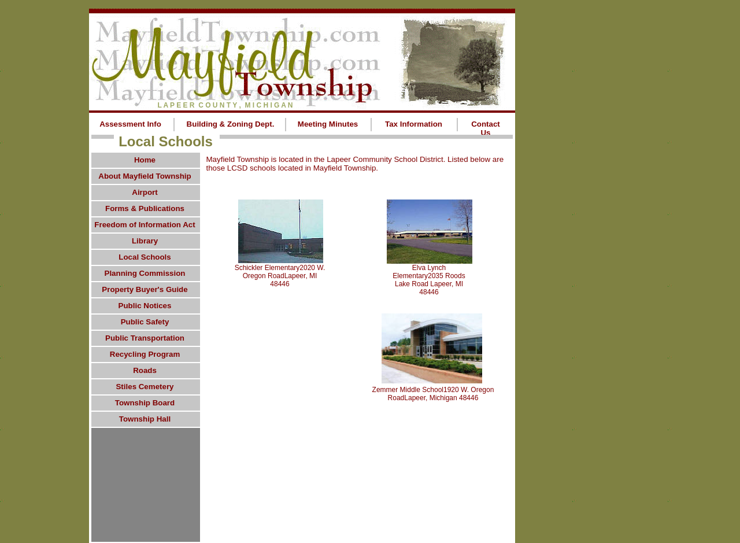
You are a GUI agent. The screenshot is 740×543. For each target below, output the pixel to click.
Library (145, 241)
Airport (144, 192)
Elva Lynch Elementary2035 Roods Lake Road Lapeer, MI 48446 (429, 280)
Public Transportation (144, 338)
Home (145, 160)
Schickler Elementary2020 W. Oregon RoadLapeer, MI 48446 (280, 276)
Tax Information (413, 124)
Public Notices (145, 305)
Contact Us (485, 128)
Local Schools (145, 257)
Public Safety (145, 321)
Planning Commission (145, 273)
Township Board (145, 402)
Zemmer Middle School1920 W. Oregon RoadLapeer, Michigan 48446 (433, 394)
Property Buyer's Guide (144, 289)
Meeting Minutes (328, 124)
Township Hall (145, 419)
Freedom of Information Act (144, 224)
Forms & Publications (144, 208)
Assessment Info (130, 124)
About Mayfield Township (144, 176)
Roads (145, 370)
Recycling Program (145, 354)
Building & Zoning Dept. (231, 124)
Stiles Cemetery (144, 386)
